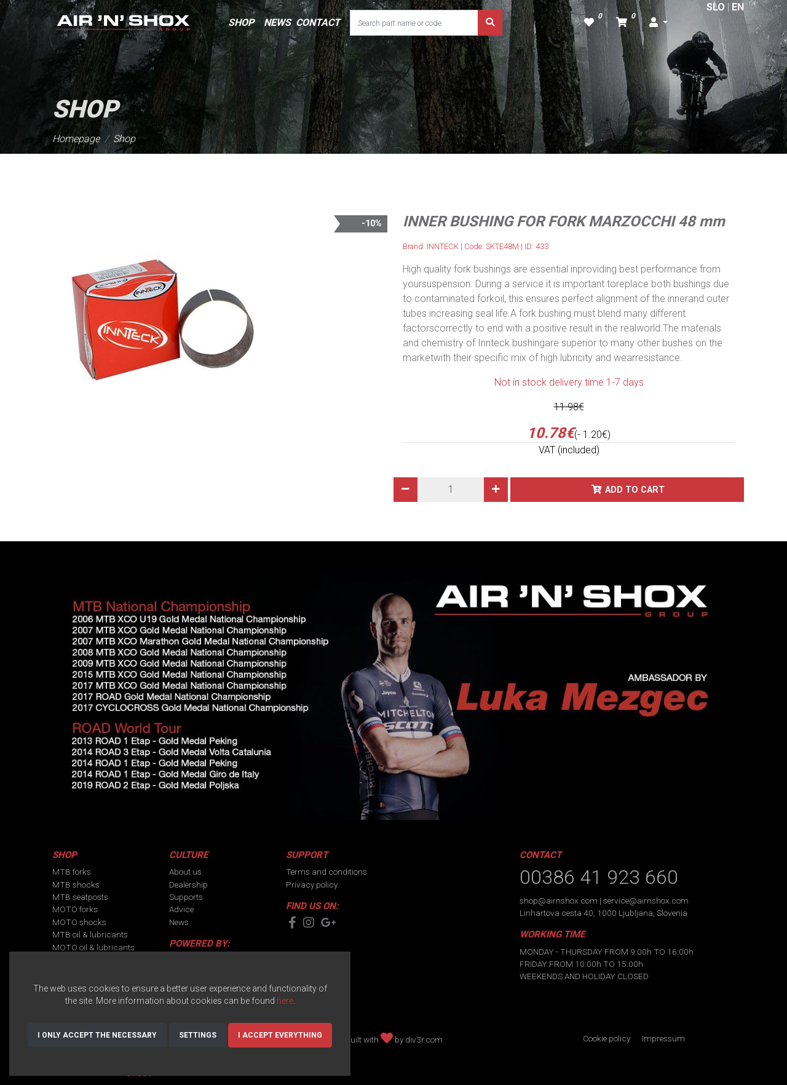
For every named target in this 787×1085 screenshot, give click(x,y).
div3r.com (424, 1039)
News (179, 922)
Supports (186, 897)
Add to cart (635, 490)
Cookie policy (606, 1038)
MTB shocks (76, 884)
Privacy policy (312, 884)
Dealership (188, 884)
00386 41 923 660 (599, 877)
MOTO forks (75, 909)
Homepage (76, 139)
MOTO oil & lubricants (93, 947)
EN (738, 7)
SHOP (241, 22)
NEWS (277, 22)
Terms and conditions (326, 871)
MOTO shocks (79, 922)
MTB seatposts (80, 897)
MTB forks (71, 871)
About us (185, 871)
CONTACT (318, 22)
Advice (181, 909)
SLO (715, 7)
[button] (658, 22)
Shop (124, 139)
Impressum (663, 1038)
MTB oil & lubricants (90, 934)
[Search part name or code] (414, 23)
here (285, 1001)
